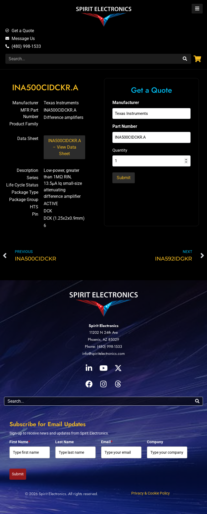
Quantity (119, 150)
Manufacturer (125, 102)
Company (155, 442)
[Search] (184, 59)
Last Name (64, 442)
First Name (19, 442)
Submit (18, 474)
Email (106, 442)
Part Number (124, 126)
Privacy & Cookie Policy (150, 493)
